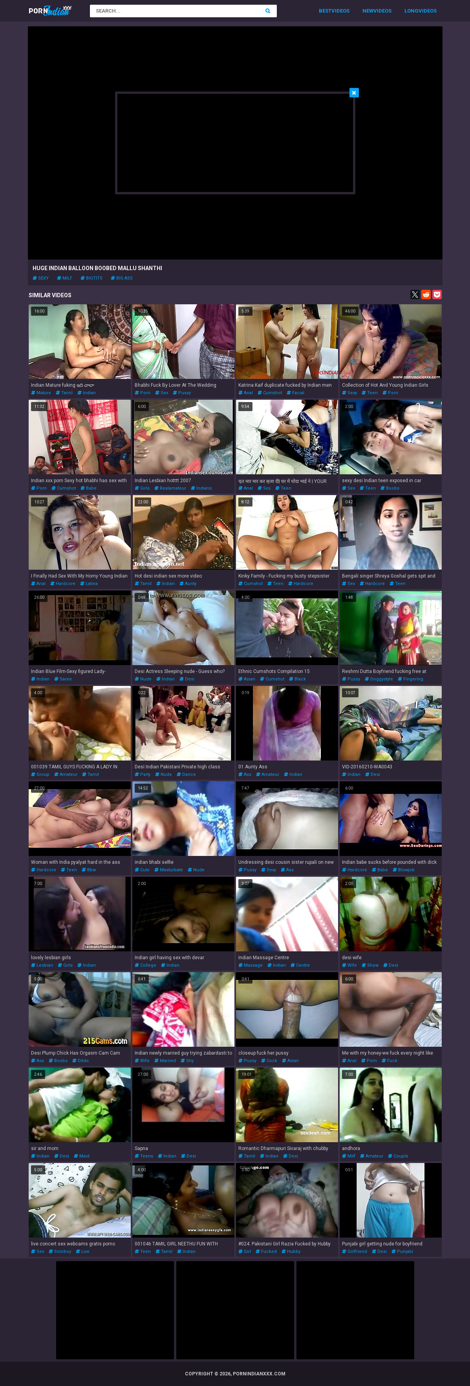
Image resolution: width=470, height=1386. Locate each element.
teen (370, 392)
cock (269, 1060)
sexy (41, 278)
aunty (187, 583)
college (145, 965)
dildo (80, 1060)
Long (411, 11)
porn (142, 392)
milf (64, 278)
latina (89, 583)
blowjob (404, 869)
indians (201, 488)
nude (143, 679)
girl (244, 1251)
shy (187, 1060)
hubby (291, 1251)
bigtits (91, 278)
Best (325, 11)
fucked (266, 1251)
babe (88, 488)
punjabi (402, 1251)
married (165, 1060)
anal (245, 392)
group (40, 774)
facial (295, 392)
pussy (182, 392)
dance (186, 774)
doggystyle (379, 679)
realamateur (170, 488)
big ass (122, 278)
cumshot (270, 392)
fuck (389, 1060)
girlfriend (354, 1251)
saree (63, 679)
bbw (89, 869)
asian (246, 679)
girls (142, 488)
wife (349, 965)
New (367, 11)
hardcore (62, 583)
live (83, 1251)
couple (398, 1156)
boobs (389, 488)
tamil (64, 392)
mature (41, 392)
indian (86, 392)
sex (161, 392)
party (142, 774)
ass (244, 774)
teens (144, 1156)
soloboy (60, 1251)
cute (142, 869)
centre (300, 965)
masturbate (168, 869)
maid (82, 1156)
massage (250, 965)
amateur (65, 774)
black (297, 679)
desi (186, 679)
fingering (410, 679)
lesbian (42, 965)
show (370, 965)
